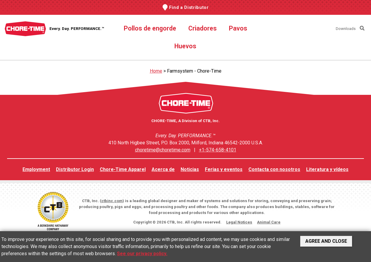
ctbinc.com (112, 201)
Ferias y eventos (223, 169)
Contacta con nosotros (274, 169)
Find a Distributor (189, 7)
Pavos (238, 28)
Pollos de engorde (150, 28)
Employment (36, 169)
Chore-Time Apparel (123, 169)
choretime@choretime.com (162, 150)
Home (156, 71)
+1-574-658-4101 (217, 150)
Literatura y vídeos (327, 169)
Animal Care (268, 222)
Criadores (202, 28)
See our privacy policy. (142, 253)
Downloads (346, 28)
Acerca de (163, 169)
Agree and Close (326, 241)
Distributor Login (75, 169)
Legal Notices (239, 222)
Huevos (185, 46)
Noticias (190, 169)
